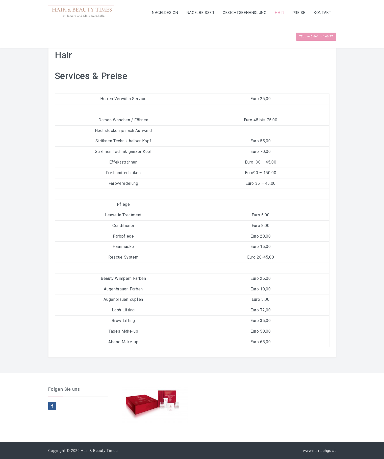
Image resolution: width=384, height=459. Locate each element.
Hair (279, 12)
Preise (299, 12)
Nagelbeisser (200, 12)
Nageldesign (165, 12)
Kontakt (322, 12)
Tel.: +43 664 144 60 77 (316, 36)
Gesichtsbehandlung (245, 12)
